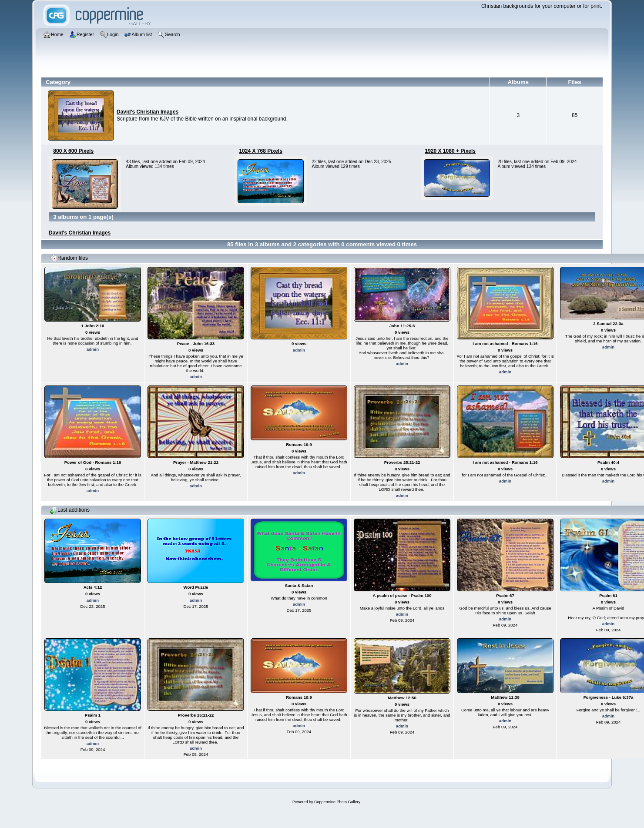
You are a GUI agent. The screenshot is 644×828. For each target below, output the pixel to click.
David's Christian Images (147, 112)
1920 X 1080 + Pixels (450, 151)
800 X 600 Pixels (73, 151)
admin (93, 349)
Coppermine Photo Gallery (337, 802)
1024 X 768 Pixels (260, 151)
